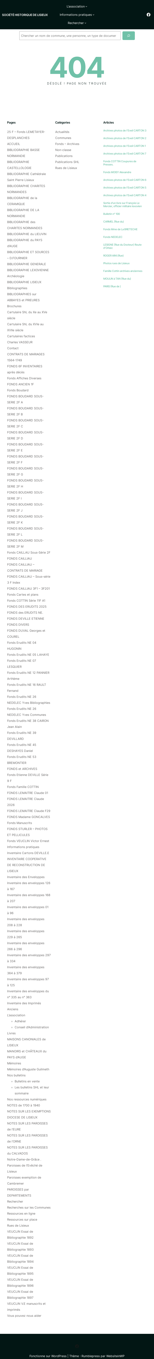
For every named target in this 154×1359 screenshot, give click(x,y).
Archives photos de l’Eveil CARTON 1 (124, 138)
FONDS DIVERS (18, 617)
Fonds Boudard (18, 382)
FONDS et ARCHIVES (22, 761)
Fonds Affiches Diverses (24, 370)
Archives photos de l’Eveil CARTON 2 (124, 130)
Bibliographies (17, 280)
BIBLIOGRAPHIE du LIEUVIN (26, 226)
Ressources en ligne (21, 1205)
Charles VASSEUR (19, 334)
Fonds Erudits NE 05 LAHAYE (28, 647)
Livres (11, 1025)
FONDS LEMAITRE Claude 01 (27, 785)
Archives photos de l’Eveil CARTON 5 (124, 179)
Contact (13, 340)
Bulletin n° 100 (111, 206)
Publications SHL (67, 154)
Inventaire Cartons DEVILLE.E (28, 845)
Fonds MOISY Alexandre (117, 164)
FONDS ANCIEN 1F (20, 376)
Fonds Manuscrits (19, 815)
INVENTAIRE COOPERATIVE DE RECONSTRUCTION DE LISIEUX (26, 857)
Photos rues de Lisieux (116, 255)
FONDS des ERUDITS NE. (25, 605)
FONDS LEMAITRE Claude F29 (28, 803)
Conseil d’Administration (32, 1019)
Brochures (14, 298)
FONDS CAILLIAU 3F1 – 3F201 (28, 581)
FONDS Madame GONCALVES (28, 809)
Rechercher (15, 1193)
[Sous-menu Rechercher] (85, 15)
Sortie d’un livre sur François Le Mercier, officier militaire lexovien (122, 196)
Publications (63, 148)
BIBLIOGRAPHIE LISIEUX (24, 274)
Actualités (62, 124)
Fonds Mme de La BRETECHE (120, 221)
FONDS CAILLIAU (19, 550)
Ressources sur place (22, 1211)
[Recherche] (128, 27)
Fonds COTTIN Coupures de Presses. (119, 155)
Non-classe (63, 142)
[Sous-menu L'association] (67, 7)
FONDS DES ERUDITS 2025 (27, 599)
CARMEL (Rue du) (113, 213)
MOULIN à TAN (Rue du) (117, 270)
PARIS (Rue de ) (112, 278)
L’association (16, 1007)
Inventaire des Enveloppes (26, 869)
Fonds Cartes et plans (22, 587)
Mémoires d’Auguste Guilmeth (28, 1061)
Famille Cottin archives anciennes (122, 263)
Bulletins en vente (27, 1073)
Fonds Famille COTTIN (23, 779)
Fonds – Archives (67, 136)
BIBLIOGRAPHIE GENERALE (26, 256)
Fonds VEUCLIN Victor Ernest (28, 833)
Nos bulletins (16, 1067)
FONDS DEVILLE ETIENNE (25, 611)
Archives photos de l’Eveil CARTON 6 (124, 172)
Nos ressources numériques (26, 1091)
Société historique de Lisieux (14, 11)
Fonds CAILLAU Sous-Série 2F (28, 544)
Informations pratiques (23, 839)
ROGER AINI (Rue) (113, 247)
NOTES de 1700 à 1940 (23, 1097)
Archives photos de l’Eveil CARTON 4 (124, 187)
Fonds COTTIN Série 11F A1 (26, 593)
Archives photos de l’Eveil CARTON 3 (124, 122)
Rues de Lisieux (18, 1217)
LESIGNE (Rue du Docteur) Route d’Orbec (122, 238)
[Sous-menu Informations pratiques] (106, 7)
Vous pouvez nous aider (24, 1308)
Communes (63, 130)
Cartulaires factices (21, 328)
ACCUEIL (13, 136)
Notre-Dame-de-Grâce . (24, 1151)
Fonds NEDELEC (112, 229)
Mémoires (14, 1055)
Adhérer (20, 1013)
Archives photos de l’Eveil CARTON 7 (124, 145)
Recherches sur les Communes (29, 1199)
